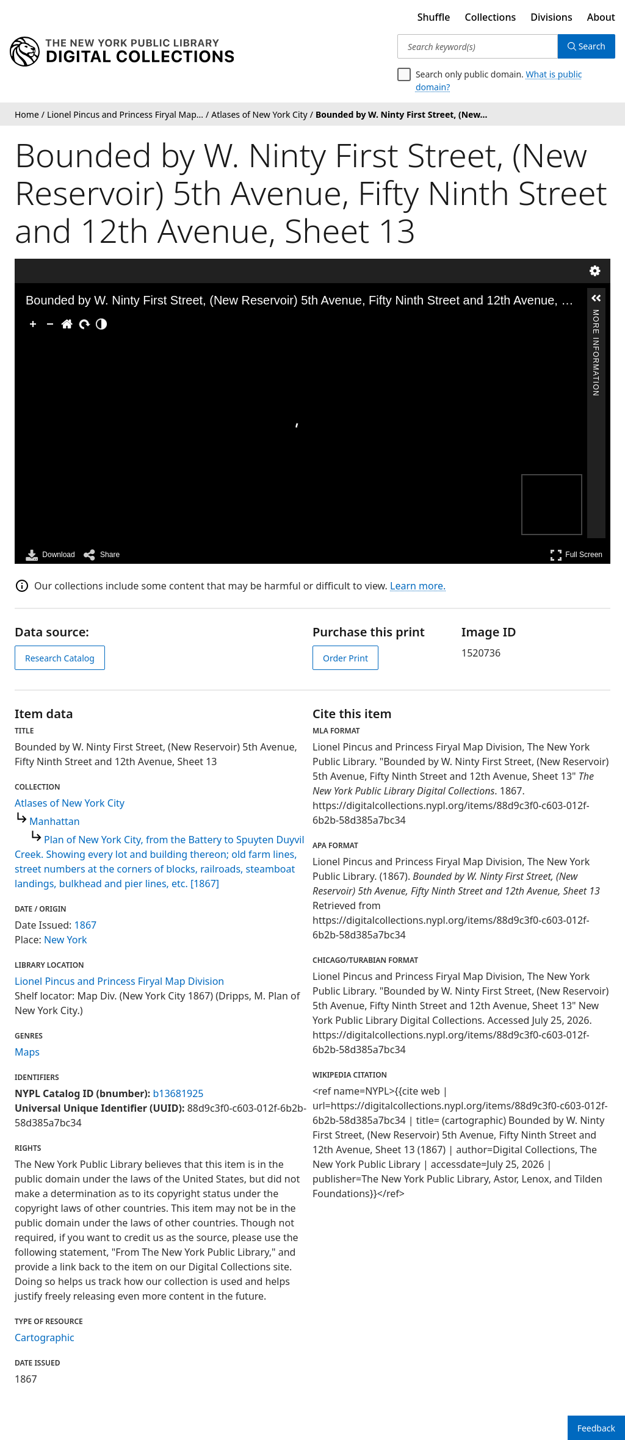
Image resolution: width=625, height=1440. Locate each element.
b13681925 (178, 1093)
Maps (27, 1052)
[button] (596, 298)
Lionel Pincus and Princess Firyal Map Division (119, 981)
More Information (595, 314)
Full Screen (576, 554)
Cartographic (44, 1337)
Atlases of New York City (70, 803)
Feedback (596, 1428)
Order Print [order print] (345, 658)
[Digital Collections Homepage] (122, 52)
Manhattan (54, 821)
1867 (85, 925)
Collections (490, 17)
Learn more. (418, 585)
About (601, 17)
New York (65, 939)
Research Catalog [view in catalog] (60, 658)
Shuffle (433, 17)
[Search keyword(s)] (477, 46)
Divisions (551, 17)
